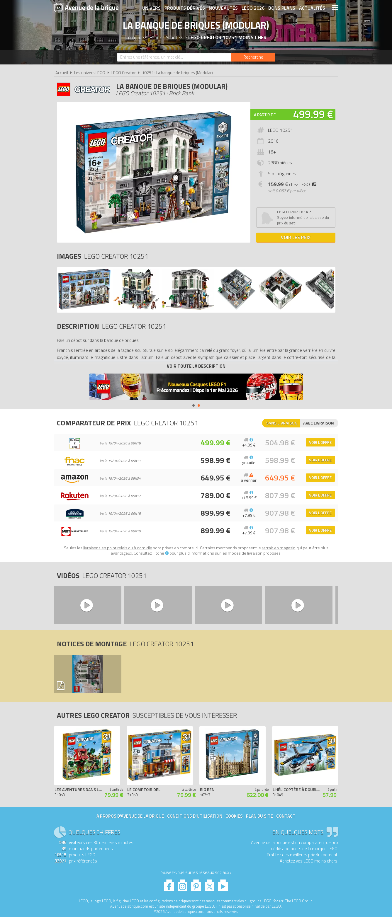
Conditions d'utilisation (194, 816)
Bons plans (281, 7)
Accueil (61, 72)
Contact (286, 816)
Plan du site (259, 816)
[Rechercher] (253, 57)
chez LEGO (293, 184)
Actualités (312, 7)
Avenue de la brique (86, 7)
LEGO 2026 (253, 7)
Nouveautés (223, 7)
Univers (151, 7)
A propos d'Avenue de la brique (130, 816)
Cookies (234, 816)
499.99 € (313, 114)
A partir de (265, 115)
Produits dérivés (184, 7)
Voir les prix (295, 237)
